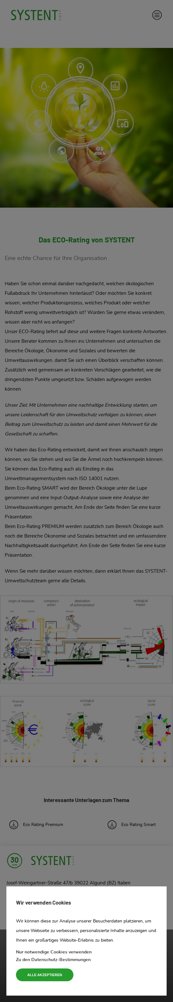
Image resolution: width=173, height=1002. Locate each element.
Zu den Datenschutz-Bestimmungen (53, 960)
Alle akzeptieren (44, 975)
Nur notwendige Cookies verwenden (54, 952)
